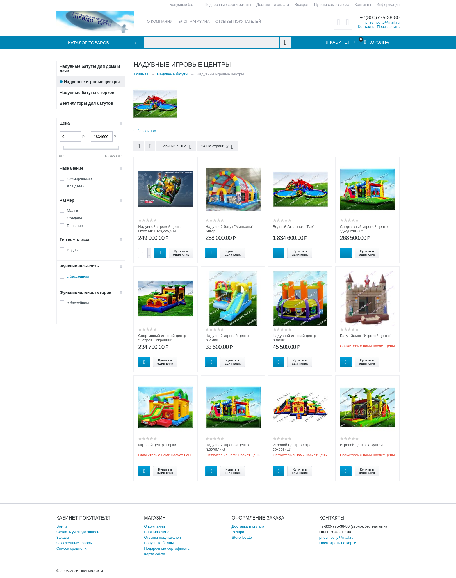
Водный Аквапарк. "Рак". (294, 226)
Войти (61, 526)
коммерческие (79, 178)
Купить (160, 253)
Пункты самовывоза (331, 4)
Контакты (363, 4)
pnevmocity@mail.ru (382, 22)
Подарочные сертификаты (228, 4)
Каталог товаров (88, 42)
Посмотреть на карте (337, 543)
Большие (75, 226)
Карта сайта (154, 554)
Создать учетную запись (77, 532)
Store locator (242, 537)
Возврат (302, 4)
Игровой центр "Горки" (157, 445)
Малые (73, 210)
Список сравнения (72, 548)
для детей (76, 186)
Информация (388, 4)
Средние (74, 218)
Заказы (62, 537)
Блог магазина (156, 532)
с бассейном (78, 276)
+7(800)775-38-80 (380, 17)
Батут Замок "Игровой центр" (365, 336)
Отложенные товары (74, 543)
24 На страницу (217, 146)
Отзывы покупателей (162, 537)
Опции (211, 253)
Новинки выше (176, 146)
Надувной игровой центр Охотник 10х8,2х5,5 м (159, 228)
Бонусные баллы (184, 4)
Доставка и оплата (272, 4)
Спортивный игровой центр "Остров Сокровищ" (162, 338)
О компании (154, 526)
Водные (74, 250)
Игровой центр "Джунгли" (362, 445)
